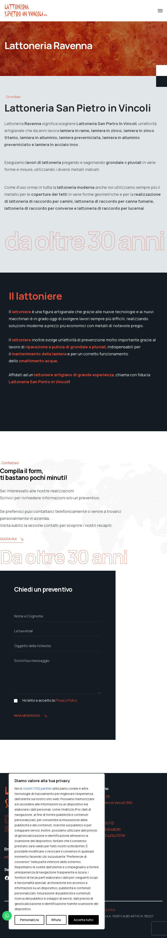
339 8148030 (111, 829)
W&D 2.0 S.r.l (106, 910)
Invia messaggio (30, 716)
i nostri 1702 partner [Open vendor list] (37, 788)
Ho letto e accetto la (49, 700)
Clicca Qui (11, 539)
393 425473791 (113, 835)
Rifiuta (56, 920)
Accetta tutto (83, 920)
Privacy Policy (66, 700)
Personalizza (29, 920)
